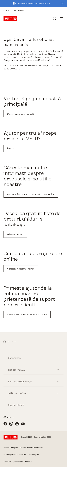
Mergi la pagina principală (20, 114)
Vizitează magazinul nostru (21, 268)
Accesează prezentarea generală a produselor (30, 194)
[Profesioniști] (19, 10)
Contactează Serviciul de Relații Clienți (27, 314)
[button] (62, 3)
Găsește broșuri (15, 234)
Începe (10, 148)
